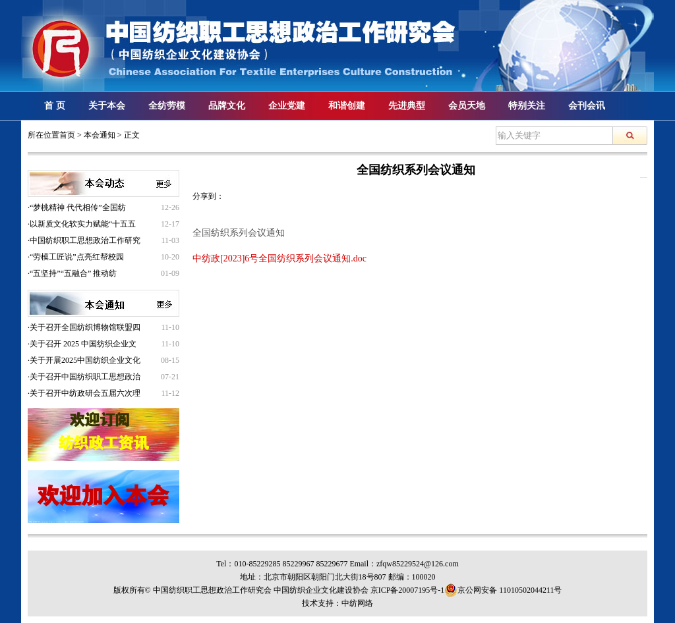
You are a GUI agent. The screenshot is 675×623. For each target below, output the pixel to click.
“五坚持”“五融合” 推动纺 (73, 273)
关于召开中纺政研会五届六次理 (85, 393)
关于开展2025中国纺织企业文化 (85, 360)
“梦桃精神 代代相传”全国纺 (78, 207)
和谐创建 (346, 106)
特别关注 (526, 106)
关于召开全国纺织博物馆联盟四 (85, 327)
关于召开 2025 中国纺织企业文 (83, 343)
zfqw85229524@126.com (417, 563)
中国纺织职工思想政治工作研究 (85, 240)
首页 (67, 135)
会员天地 (466, 106)
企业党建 (286, 106)
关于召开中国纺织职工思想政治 (85, 376)
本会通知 (99, 135)
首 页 (54, 106)
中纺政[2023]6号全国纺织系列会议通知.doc (279, 258)
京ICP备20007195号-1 (407, 590)
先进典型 (406, 106)
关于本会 (106, 106)
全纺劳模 (166, 106)
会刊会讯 (586, 106)
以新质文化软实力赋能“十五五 (83, 224)
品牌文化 (226, 106)
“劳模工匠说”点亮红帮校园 (77, 256)
